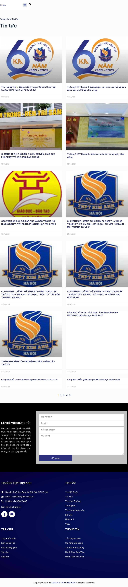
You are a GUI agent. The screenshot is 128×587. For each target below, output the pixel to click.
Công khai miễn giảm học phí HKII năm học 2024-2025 (93, 379)
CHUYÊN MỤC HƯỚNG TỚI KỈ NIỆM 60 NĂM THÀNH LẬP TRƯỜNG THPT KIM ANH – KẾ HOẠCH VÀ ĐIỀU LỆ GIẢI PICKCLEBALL (94, 294)
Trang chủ (5, 19)
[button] (113, 5)
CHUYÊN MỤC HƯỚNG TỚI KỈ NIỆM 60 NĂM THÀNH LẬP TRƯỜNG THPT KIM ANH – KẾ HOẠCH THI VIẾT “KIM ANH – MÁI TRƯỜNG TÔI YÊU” (96, 224)
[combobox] (121, 5)
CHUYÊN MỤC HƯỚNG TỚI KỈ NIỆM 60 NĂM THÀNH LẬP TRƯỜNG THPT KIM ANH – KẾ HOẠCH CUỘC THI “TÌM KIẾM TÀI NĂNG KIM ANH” (30, 294)
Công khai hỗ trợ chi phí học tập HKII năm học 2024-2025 (29, 379)
